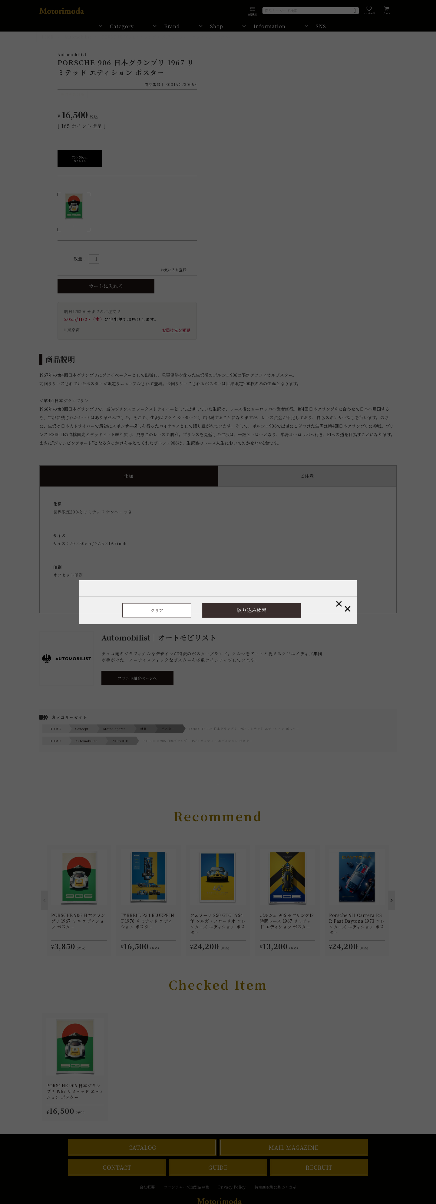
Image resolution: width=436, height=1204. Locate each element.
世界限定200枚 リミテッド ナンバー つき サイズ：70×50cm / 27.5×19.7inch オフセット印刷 (218, 550)
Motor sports (114, 728)
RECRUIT (319, 1167)
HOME (47, 36)
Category (122, 26)
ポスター (168, 728)
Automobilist (77, 36)
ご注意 (307, 476)
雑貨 (143, 728)
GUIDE (218, 1167)
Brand (172, 26)
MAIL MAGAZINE (293, 1147)
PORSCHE (120, 740)
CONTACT (117, 1167)
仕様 (128, 476)
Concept (82, 728)
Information (269, 26)
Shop (216, 26)
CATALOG (142, 1147)
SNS (321, 26)
